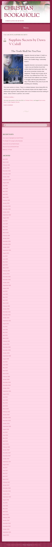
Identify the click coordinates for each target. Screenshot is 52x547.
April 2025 (5, 194)
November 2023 (7, 244)
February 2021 (6, 341)
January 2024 (6, 238)
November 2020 (7, 350)
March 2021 (6, 338)
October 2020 (6, 353)
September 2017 (7, 461)
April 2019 (5, 405)
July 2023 (5, 256)
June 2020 (5, 364)
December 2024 (7, 206)
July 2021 (5, 326)
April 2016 (5, 511)
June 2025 (5, 188)
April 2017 (5, 476)
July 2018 (5, 432)
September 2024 (7, 214)
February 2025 (6, 200)
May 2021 (5, 332)
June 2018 (5, 435)
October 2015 (6, 529)
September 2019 (7, 391)
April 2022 (5, 300)
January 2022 (6, 308)
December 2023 (7, 241)
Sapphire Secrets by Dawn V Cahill (27, 42)
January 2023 (6, 273)
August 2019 (6, 394)
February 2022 (6, 306)
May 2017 (5, 473)
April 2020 (5, 370)
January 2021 (6, 344)
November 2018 (7, 420)
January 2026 (6, 168)
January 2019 (6, 414)
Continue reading (9, 97)
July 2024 (5, 220)
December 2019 (7, 382)
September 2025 (7, 179)
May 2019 (5, 402)
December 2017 (7, 452)
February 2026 (6, 165)
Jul (4, 39)
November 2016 (7, 491)
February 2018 (6, 447)
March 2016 (6, 514)
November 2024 (7, 209)
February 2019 (6, 411)
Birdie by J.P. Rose (7, 149)
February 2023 (6, 270)
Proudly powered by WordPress (14, 544)
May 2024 (5, 226)
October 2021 (6, 317)
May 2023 (5, 261)
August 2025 (6, 182)
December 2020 (7, 347)
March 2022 (6, 303)
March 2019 (6, 408)
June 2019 (5, 400)
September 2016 (7, 496)
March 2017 (6, 479)
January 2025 (6, 203)
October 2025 (6, 176)
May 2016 (5, 508)
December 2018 (7, 417)
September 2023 (7, 250)
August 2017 (6, 464)
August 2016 (6, 499)
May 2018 (5, 438)
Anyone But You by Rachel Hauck (11, 143)
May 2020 (5, 367)
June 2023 (5, 259)
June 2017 (5, 470)
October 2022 (6, 282)
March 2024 (6, 232)
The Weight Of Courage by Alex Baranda (13, 140)
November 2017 (7, 455)
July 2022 (5, 291)
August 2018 (6, 429)
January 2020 (6, 379)
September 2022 (7, 285)
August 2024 (6, 217)
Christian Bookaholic (22, 12)
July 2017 (5, 467)
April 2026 (5, 159)
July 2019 (5, 397)
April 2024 (5, 229)
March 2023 (6, 267)
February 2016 (6, 517)
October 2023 (6, 247)
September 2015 (7, 532)
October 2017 (6, 458)
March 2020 (6, 373)
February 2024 (6, 235)
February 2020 (6, 376)
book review (42, 100)
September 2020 (7, 355)
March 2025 (6, 197)
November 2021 (7, 314)
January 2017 (6, 485)
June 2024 (5, 223)
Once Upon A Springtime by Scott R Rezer (13, 138)
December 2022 (7, 276)
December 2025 (7, 170)
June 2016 (5, 505)
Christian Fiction (29, 100)
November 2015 (7, 526)
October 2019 (6, 388)
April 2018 (5, 441)
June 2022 (5, 294)
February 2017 (6, 482)
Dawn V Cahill (7, 102)
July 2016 (5, 502)
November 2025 (7, 173)
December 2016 (7, 488)
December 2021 (7, 311)
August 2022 (6, 288)
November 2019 (7, 385)
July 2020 (5, 361)
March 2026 (6, 162)
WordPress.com (36, 544)
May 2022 (5, 297)
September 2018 (7, 426)
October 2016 (6, 494)
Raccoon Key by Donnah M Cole (11, 146)
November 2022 (7, 279)
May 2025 (5, 191)
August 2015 (6, 535)
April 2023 (5, 264)
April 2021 (5, 335)
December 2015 (7, 523)
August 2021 (6, 323)
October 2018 (6, 423)
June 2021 (5, 329)
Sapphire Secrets (15, 102)
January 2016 (6, 520)
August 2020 (6, 358)
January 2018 (6, 449)
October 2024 (6, 212)
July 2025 (5, 185)
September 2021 (7, 320)
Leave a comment (8, 105)
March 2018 (6, 444)
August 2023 (6, 253)
